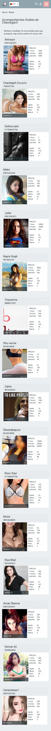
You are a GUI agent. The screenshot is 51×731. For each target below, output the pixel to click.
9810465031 (10, 390)
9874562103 (8, 260)
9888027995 (10, 303)
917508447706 (11, 129)
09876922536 (9, 173)
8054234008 (8, 346)
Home (5, 12)
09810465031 (11, 43)
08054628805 (9, 520)
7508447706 (8, 86)
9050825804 (10, 650)
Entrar (41, 3)
